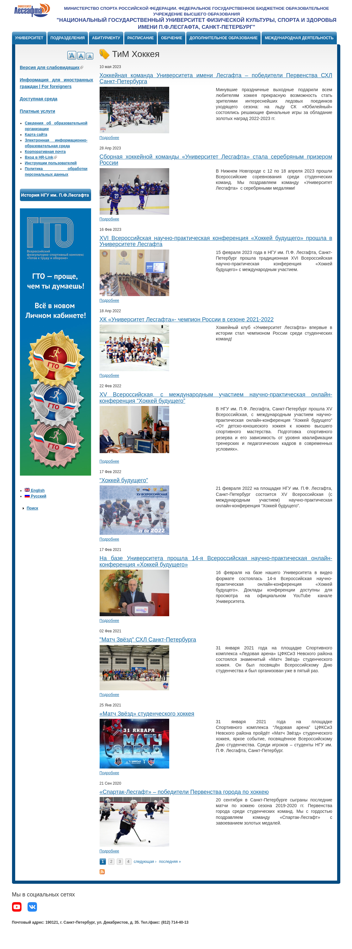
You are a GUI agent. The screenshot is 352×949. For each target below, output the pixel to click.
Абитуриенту (106, 38)
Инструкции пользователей (51, 163)
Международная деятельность (299, 38)
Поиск (32, 508)
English (35, 490)
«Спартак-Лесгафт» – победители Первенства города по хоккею (184, 792)
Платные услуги (37, 111)
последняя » (170, 861)
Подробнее (109, 138)
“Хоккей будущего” (124, 480)
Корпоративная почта (45, 151)
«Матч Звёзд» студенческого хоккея (147, 714)
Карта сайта (36, 134)
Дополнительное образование (223, 38)
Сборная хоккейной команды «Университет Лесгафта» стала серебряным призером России (216, 160)
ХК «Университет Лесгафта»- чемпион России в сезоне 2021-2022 (187, 319)
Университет (29, 38)
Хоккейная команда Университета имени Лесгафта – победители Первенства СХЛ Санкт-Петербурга (216, 78)
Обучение (171, 38)
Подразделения (68, 38)
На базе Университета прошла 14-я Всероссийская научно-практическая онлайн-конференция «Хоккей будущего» (216, 561)
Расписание (140, 38)
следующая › (145, 861)
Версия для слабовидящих (51, 67)
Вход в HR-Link (41, 157)
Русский (35, 496)
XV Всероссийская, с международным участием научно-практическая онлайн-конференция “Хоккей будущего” (216, 397)
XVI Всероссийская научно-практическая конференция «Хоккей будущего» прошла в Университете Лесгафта (216, 241)
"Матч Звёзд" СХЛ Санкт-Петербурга (148, 639)
